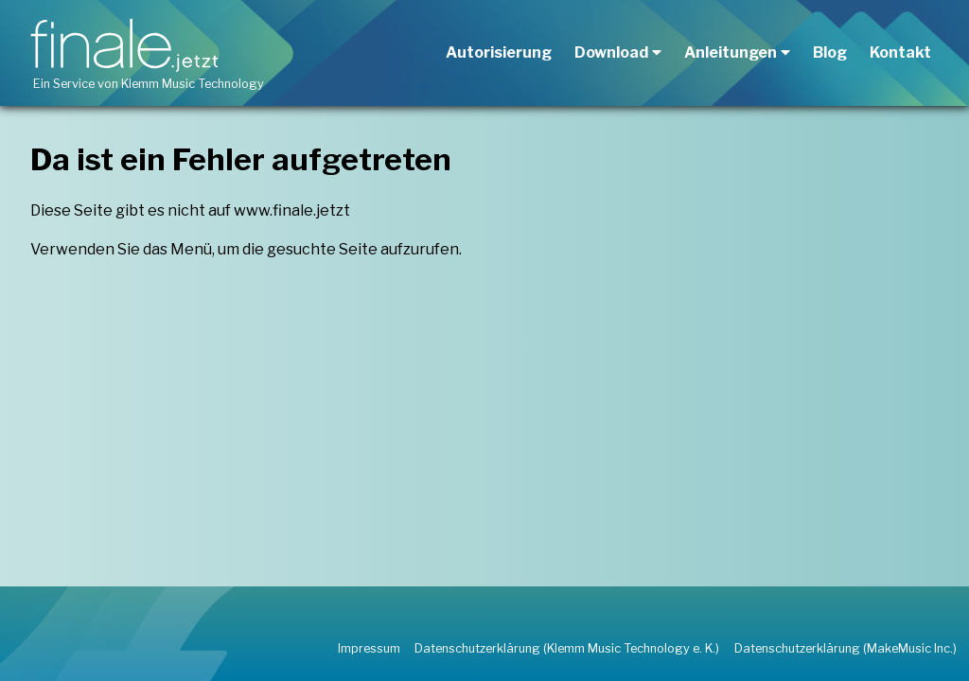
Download (611, 52)
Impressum (369, 648)
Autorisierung (499, 52)
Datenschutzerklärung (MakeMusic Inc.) (845, 648)
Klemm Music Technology (192, 84)
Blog (830, 52)
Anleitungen (730, 52)
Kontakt (900, 52)
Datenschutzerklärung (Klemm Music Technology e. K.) (566, 648)
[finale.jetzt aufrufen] (127, 45)
